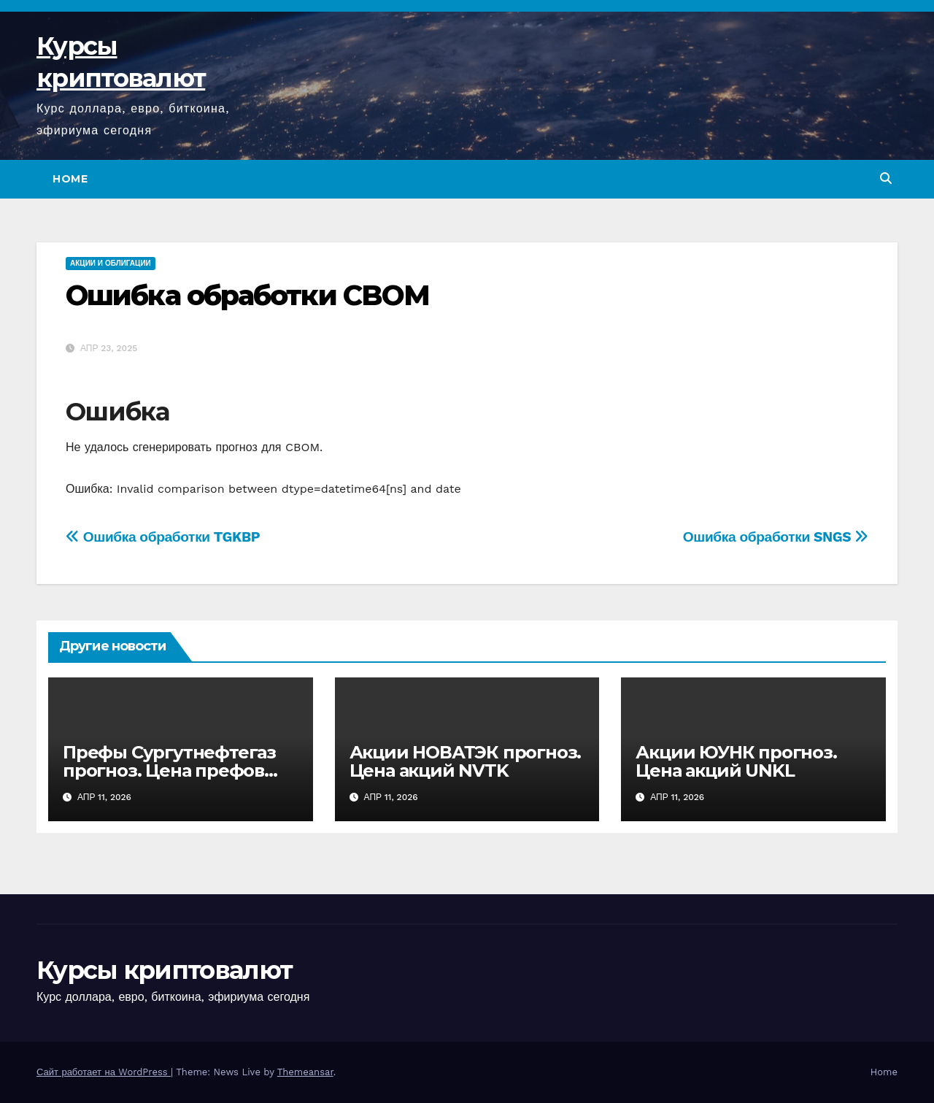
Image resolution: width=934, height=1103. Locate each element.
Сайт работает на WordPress (103, 1072)
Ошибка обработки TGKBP (163, 537)
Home (70, 178)
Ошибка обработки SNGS (775, 537)
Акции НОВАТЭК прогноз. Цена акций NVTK (466, 761)
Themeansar (305, 1072)
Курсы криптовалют (164, 970)
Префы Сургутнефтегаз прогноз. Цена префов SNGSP (169, 770)
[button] (886, 178)
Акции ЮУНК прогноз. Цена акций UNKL (736, 761)
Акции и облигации (110, 263)
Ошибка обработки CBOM (247, 295)
